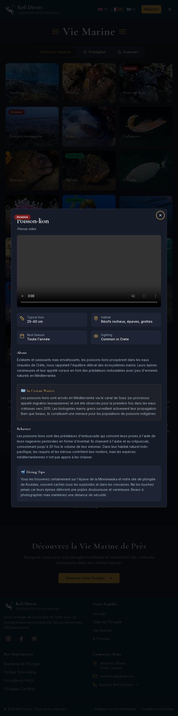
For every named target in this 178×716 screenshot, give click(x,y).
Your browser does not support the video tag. (89, 271)
